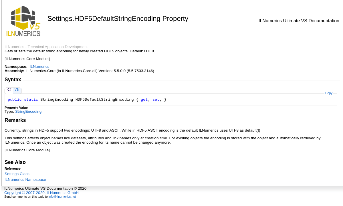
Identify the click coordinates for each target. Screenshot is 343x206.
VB (17, 89)
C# (9, 89)
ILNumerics (39, 66)
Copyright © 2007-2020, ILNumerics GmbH (41, 193)
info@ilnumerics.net (62, 196)
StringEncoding (28, 111)
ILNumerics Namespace (25, 179)
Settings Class (17, 174)
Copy (328, 93)
